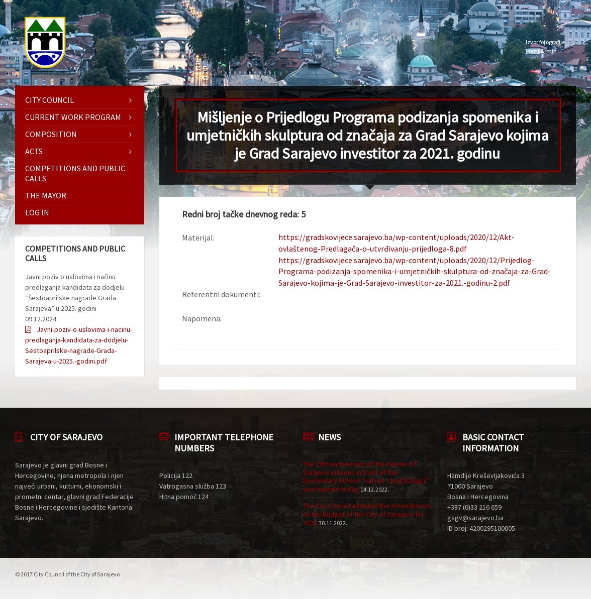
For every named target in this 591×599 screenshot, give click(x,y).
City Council (49, 100)
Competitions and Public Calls (75, 173)
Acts (34, 151)
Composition (51, 134)
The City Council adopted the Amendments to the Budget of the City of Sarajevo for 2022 (367, 514)
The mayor (45, 195)
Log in (37, 212)
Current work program (73, 117)
